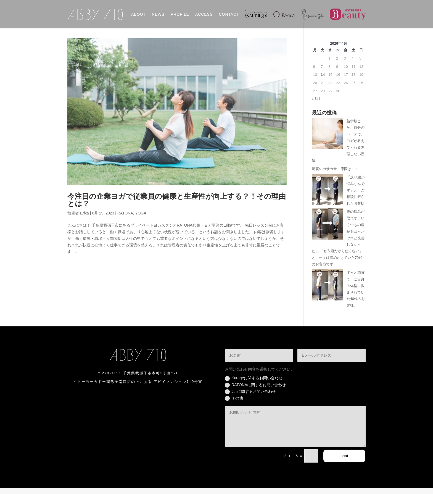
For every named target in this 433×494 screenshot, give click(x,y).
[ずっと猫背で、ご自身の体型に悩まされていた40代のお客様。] (327, 292)
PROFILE (180, 14)
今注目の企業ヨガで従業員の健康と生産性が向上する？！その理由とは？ (176, 206)
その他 (234, 404)
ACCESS (204, 14)
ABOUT (138, 14)
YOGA (140, 219)
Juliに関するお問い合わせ (250, 397)
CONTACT (229, 14)
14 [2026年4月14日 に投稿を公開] (322, 81)
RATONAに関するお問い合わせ (255, 391)
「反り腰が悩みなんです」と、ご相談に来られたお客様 (356, 196)
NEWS (158, 14)
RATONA (125, 219)
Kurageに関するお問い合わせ (253, 384)
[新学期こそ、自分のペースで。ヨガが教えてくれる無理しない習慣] (327, 140)
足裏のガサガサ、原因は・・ (335, 175)
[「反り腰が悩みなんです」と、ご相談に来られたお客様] (327, 196)
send (344, 462)
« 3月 (316, 105)
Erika (84, 219)
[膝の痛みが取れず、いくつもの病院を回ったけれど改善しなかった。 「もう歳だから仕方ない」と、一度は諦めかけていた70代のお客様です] (327, 231)
